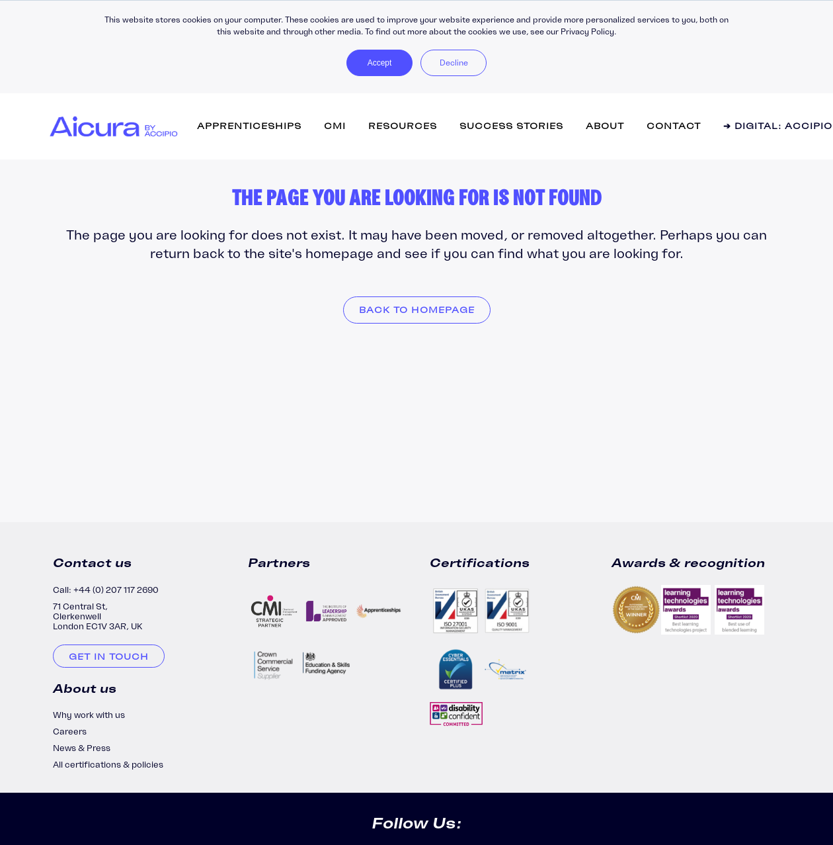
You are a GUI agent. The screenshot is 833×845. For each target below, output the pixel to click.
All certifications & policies (108, 765)
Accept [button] (380, 62)
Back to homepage (417, 310)
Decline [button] (454, 62)
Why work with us (89, 715)
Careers (70, 731)
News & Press (81, 748)
